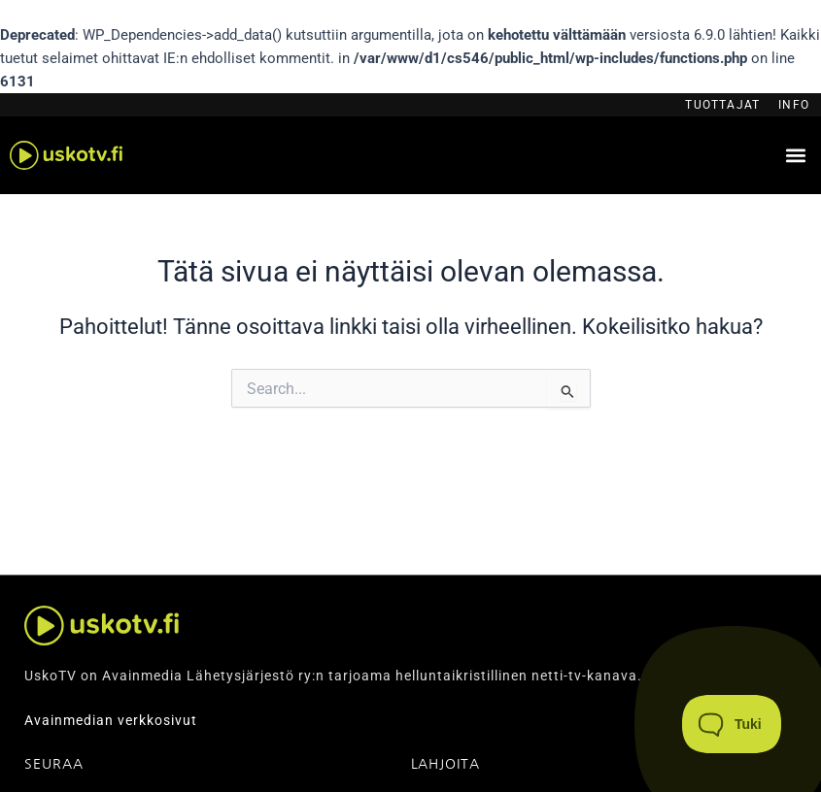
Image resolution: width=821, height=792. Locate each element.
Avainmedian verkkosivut (110, 720)
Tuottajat (722, 105)
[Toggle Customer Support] (732, 724)
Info (793, 105)
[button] (795, 156)
